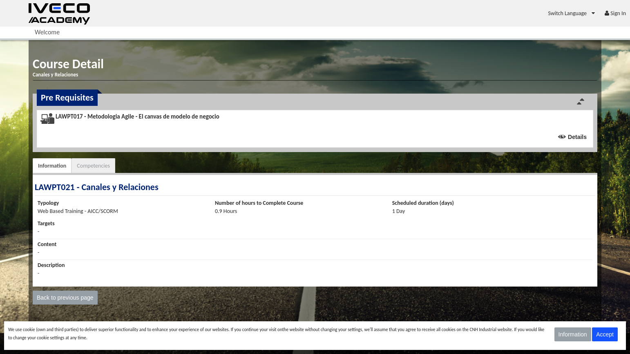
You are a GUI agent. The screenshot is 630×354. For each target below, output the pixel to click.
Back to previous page (65, 297)
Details (577, 137)
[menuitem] (572, 13)
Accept (605, 334)
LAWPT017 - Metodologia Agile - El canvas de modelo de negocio (137, 116)
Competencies (93, 165)
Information (52, 165)
